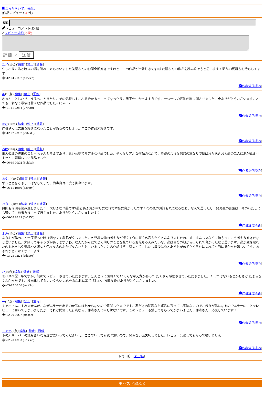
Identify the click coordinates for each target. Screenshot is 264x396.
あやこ (6, 181)
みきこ (6, 207)
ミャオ (6, 334)
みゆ (5, 152)
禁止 (30, 67)
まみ (5, 236)
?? (3, 274)
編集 (21, 67)
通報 (39, 67)
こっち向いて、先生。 (19, 8)
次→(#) (139, 359)
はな (5, 127)
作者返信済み (250, 89)
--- (3, 304)
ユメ (5, 67)
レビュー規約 (14, 33)
